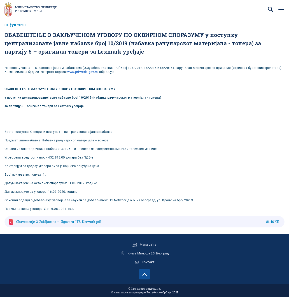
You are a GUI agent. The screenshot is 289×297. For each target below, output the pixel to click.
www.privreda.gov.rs (82, 72)
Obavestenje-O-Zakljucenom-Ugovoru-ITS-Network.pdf (147, 222)
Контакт (148, 262)
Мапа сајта (148, 244)
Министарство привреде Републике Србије (36, 9)
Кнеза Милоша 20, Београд (148, 253)
